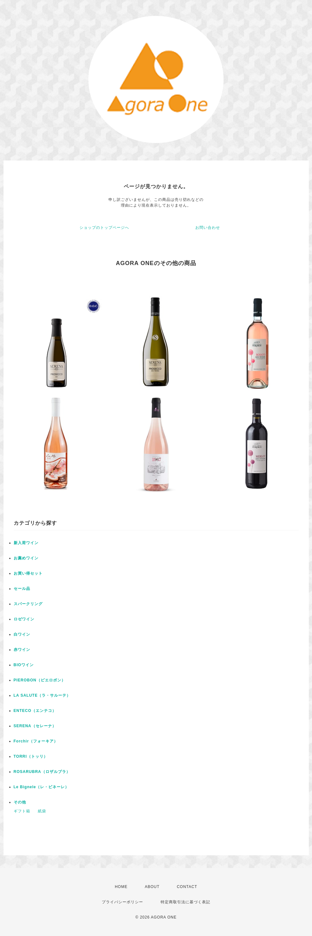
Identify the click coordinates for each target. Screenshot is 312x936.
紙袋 (42, 811)
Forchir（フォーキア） (36, 741)
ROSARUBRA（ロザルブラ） (42, 771)
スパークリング (28, 604)
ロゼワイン (24, 619)
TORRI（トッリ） (31, 756)
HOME (121, 887)
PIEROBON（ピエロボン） (40, 680)
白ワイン (22, 634)
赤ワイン (22, 649)
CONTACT (187, 887)
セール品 (22, 588)
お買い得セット (28, 573)
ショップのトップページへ (104, 227)
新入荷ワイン (26, 543)
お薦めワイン (26, 558)
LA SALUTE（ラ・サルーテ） (42, 695)
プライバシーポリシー (122, 902)
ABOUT (152, 887)
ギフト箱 (22, 811)
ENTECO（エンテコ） (35, 710)
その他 (20, 802)
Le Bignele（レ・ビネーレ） (41, 787)
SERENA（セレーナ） (35, 726)
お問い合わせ (207, 227)
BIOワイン (24, 665)
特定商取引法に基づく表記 (185, 902)
